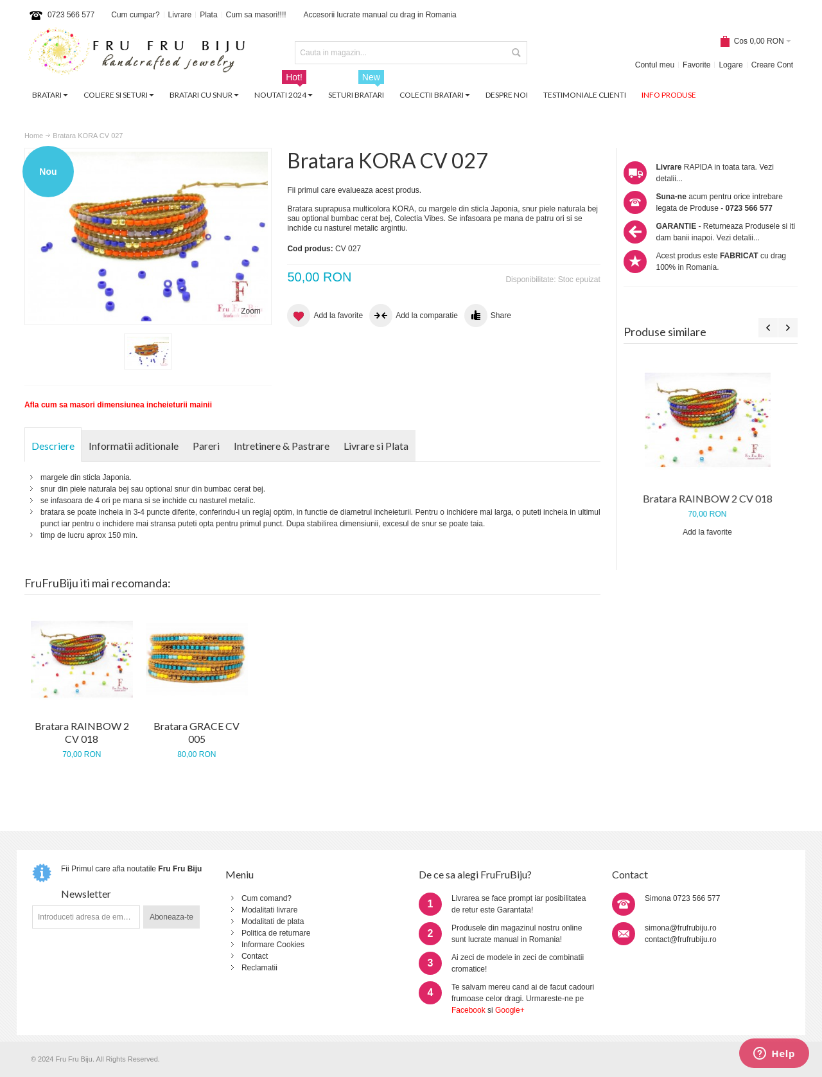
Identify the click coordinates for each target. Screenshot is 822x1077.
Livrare (180, 14)
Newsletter (86, 893)
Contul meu (654, 64)
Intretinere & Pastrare (281, 446)
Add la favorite (710, 532)
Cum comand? (266, 898)
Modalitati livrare (269, 909)
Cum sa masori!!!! (256, 14)
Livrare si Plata (376, 446)
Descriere (52, 446)
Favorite (696, 64)
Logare (730, 64)
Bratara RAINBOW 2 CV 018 (711, 498)
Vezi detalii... (738, 237)
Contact (254, 956)
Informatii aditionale (134, 446)
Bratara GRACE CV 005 (196, 732)
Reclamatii (259, 967)
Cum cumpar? (135, 14)
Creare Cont (772, 64)
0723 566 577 (71, 14)
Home (33, 135)
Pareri (206, 446)
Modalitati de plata (272, 921)
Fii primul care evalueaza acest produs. (354, 190)
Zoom (251, 311)
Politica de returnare (275, 933)
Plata (208, 14)
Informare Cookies (272, 944)
